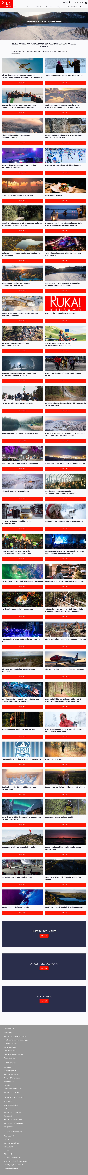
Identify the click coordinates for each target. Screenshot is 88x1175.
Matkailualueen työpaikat (13, 1089)
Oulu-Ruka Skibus (10, 1043)
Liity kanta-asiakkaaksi (12, 1157)
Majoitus (29, 6)
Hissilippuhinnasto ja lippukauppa (16, 1040)
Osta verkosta (10, 1028)
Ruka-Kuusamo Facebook (13, 1119)
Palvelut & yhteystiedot (14, 1097)
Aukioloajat (8, 1101)
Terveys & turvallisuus (12, 1078)
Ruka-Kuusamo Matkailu (12, 1112)
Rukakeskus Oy (9, 1136)
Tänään (64, 2)
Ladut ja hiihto (49, 6)
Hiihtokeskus (39, 6)
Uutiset (6, 1150)
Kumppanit (8, 1116)
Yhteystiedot (9, 1127)
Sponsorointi (8, 1147)
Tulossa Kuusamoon (18, 6)
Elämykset (59, 6)
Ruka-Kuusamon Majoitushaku (15, 1036)
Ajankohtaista (9, 1081)
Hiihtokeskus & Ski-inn (13, 1132)
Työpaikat (7, 1139)
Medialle (7, 1085)
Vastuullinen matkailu (11, 1074)
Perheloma (82, 6)
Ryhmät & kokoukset (11, 1105)
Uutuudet (7, 1067)
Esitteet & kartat (10, 1071)
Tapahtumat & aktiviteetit (71, 6)
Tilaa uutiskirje (9, 1154)
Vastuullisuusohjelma (11, 1143)
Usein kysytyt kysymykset (13, 1054)
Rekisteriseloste (10, 1058)
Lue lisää (22, 83)
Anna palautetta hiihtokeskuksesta (16, 1161)
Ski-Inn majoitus (10, 1047)
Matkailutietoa (10, 1063)
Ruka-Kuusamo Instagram (13, 1123)
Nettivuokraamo (10, 1051)
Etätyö (6, 1109)
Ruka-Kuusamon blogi (12, 1092)
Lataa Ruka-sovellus (11, 1168)
